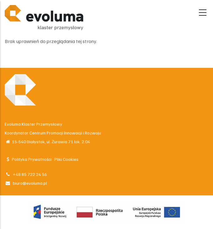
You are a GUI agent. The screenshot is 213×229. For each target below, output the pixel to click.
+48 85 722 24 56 (26, 174)
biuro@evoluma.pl (26, 183)
